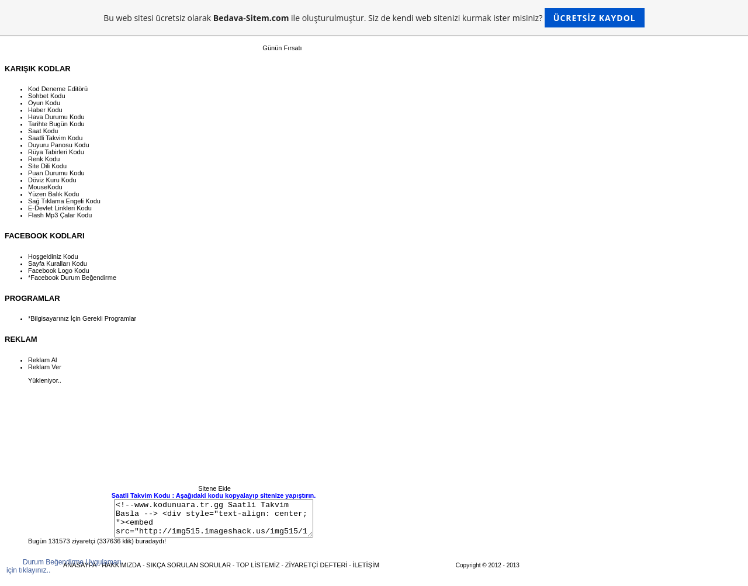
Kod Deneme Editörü (58, 88)
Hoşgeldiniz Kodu (53, 256)
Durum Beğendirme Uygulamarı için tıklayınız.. (64, 566)
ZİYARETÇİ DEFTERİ (316, 571)
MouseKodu (45, 186)
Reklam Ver (44, 366)
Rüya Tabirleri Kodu (56, 151)
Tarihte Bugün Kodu (56, 123)
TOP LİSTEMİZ (258, 571)
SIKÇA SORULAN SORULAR (188, 571)
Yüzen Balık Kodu (53, 193)
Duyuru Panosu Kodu (58, 144)
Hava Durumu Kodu (56, 116)
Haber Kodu (45, 109)
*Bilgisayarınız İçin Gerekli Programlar (82, 318)
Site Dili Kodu (47, 165)
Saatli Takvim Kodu (55, 137)
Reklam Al (42, 359)
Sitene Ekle (214, 488)
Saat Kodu (43, 130)
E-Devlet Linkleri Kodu (60, 207)
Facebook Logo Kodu (58, 270)
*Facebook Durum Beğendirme (72, 277)
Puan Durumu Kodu (56, 172)
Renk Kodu (44, 158)
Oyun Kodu (44, 102)
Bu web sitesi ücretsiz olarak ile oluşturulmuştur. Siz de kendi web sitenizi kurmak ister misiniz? (373, 17)
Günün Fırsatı (282, 47)
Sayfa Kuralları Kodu (57, 263)
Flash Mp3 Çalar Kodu (60, 215)
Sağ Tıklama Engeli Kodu (64, 200)
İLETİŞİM (365, 571)
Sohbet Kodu (46, 95)
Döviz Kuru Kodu (52, 179)
